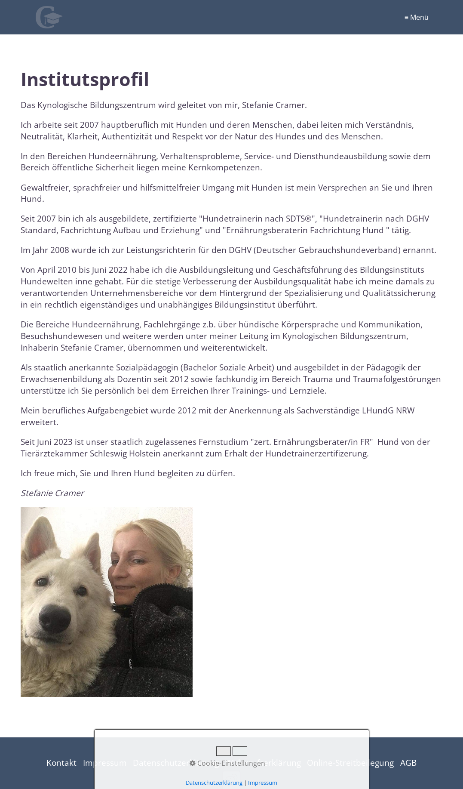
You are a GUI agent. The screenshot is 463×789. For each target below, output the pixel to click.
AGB (408, 762)
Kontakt (61, 762)
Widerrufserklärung (263, 762)
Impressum (105, 762)
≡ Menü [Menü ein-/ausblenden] (417, 17)
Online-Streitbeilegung (350, 762)
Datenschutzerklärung (176, 762)
